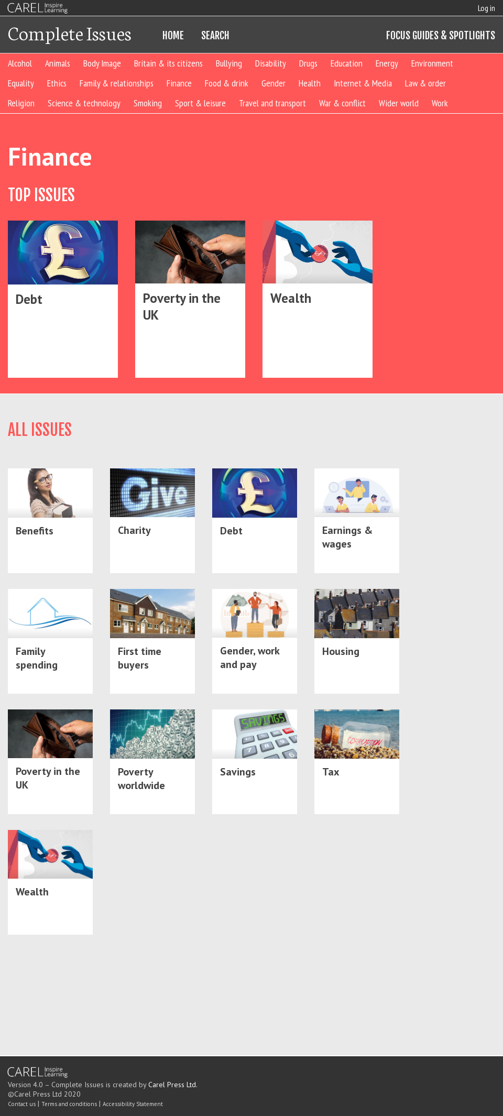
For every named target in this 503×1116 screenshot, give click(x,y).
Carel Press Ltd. (173, 1084)
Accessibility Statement (133, 1104)
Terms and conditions (69, 1104)
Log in (486, 8)
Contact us (22, 1104)
